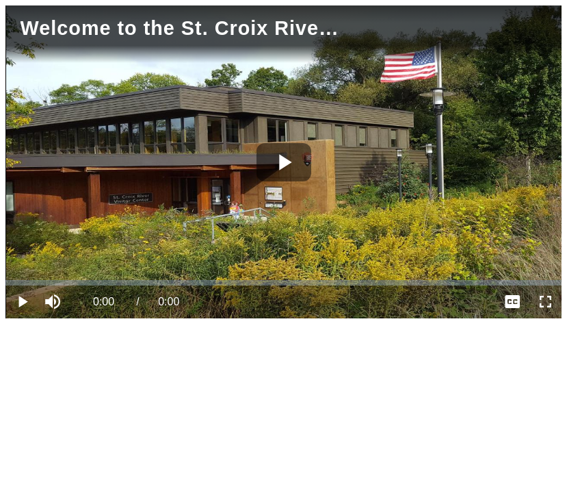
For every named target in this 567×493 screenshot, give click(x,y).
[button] (54, 302)
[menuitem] (512, 302)
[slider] (283, 283)
